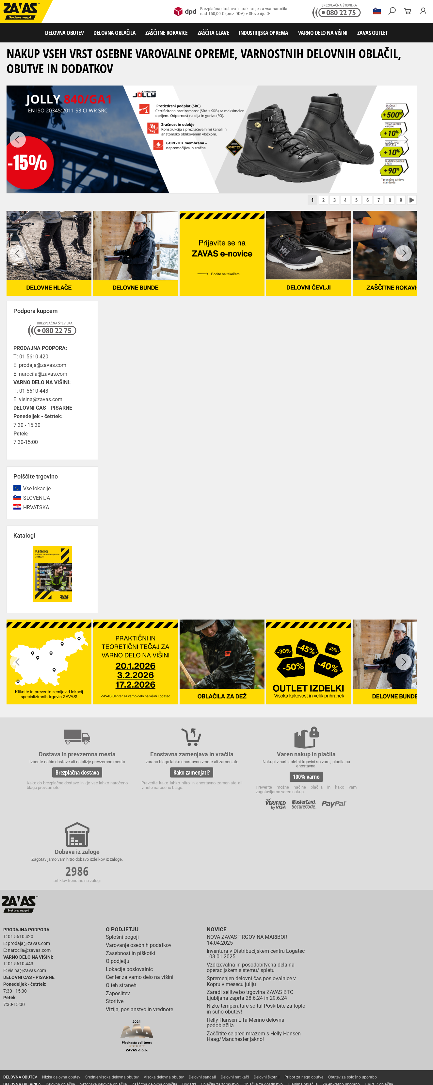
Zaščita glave (150, 1045)
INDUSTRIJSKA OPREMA (263, 33)
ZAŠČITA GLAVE (213, 33)
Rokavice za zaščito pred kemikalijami (36, 1038)
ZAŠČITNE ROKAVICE (166, 33)
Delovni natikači (235, 1009)
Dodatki (189, 1016)
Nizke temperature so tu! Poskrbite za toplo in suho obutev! (256, 941)
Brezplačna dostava (69, 777)
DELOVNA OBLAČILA (114, 33)
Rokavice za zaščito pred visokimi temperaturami (359, 1023)
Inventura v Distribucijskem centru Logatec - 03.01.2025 (256, 886)
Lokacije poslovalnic (129, 901)
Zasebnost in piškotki (130, 885)
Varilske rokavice (18, 1031)
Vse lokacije (37, 489)
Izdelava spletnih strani (338, 1075)
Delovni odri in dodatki (135, 1059)
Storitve (114, 933)
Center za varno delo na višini (139, 909)
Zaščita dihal (93, 1045)
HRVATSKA (36, 508)
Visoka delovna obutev (164, 1009)
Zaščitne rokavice (296, 1023)
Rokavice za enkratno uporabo (197, 1031)
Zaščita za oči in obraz (57, 1045)
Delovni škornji (267, 1009)
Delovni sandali (202, 1009)
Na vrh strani (410, 1075)
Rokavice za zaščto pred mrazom (67, 1031)
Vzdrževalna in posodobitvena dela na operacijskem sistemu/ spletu (251, 900)
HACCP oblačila (379, 1016)
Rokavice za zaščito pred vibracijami (133, 1031)
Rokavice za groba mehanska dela (150, 1023)
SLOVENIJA (36, 498)
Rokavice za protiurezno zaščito (213, 1023)
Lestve (104, 1059)
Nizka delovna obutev (61, 1009)
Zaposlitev (118, 925)
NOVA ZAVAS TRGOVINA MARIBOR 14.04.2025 (247, 872)
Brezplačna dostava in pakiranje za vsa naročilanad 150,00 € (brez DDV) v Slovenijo (230, 11)
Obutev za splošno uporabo (352, 1009)
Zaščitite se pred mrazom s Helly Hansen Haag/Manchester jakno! (254, 969)
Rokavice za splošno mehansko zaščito (80, 1023)
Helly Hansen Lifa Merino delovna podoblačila (245, 955)
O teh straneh (121, 917)
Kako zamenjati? (167, 777)
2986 (363, 778)
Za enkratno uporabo (341, 1016)
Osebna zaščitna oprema (72, 1059)
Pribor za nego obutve (303, 1009)
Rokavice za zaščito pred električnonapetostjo (115, 1038)
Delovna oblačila (60, 1016)
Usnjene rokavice (261, 1023)
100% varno (264, 777)
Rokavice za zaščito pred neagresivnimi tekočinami (273, 1031)
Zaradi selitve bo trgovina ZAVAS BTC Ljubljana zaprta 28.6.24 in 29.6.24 (250, 927)
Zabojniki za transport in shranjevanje (85, 1052)
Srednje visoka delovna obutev (112, 1009)
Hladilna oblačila (303, 1016)
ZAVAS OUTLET (372, 33)
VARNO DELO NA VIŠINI (322, 33)
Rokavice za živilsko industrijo (349, 1031)
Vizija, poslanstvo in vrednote (139, 941)
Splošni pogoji (122, 869)
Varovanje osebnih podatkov (138, 877)
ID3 (384, 1075)
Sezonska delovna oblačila (103, 1016)
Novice (216, 862)
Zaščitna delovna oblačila (154, 1016)
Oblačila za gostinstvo (263, 1016)
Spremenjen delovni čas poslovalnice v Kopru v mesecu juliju (251, 913)
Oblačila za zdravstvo (220, 1016)
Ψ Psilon (368, 1075)
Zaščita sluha (121, 1045)
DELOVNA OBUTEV (64, 33)
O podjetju (121, 862)
